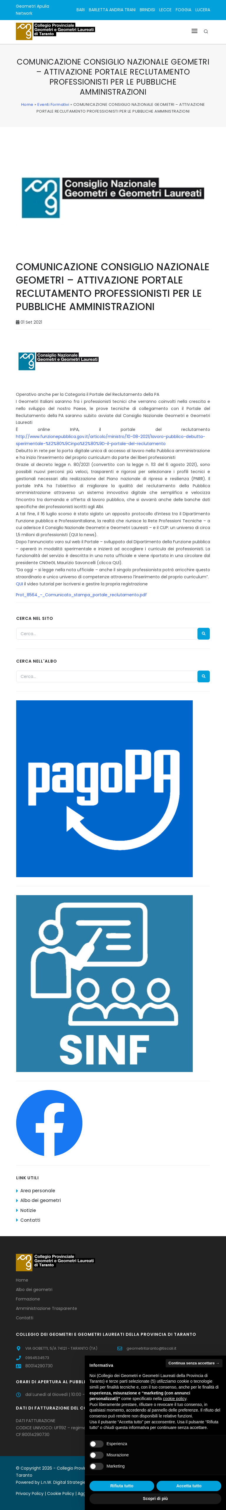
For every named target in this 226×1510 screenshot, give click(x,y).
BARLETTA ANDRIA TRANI (112, 10)
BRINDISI (147, 10)
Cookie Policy (60, 1493)
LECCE (165, 10)
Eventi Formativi (53, 104)
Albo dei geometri (40, 1200)
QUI (19, 584)
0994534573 (37, 1358)
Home (27, 104)
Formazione (28, 1299)
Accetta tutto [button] (189, 1485)
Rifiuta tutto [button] (122, 1485)
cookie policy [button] (174, 1398)
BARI (81, 10)
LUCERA (202, 10)
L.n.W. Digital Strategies (64, 1482)
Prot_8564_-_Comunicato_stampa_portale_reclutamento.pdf (81, 595)
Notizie (28, 1210)
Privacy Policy (30, 1493)
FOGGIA (183, 10)
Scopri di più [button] (155, 1498)
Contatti (30, 1220)
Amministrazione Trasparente (46, 1308)
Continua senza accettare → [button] (194, 1363)
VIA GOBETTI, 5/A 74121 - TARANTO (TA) (61, 1348)
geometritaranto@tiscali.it (151, 1348)
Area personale (37, 1191)
